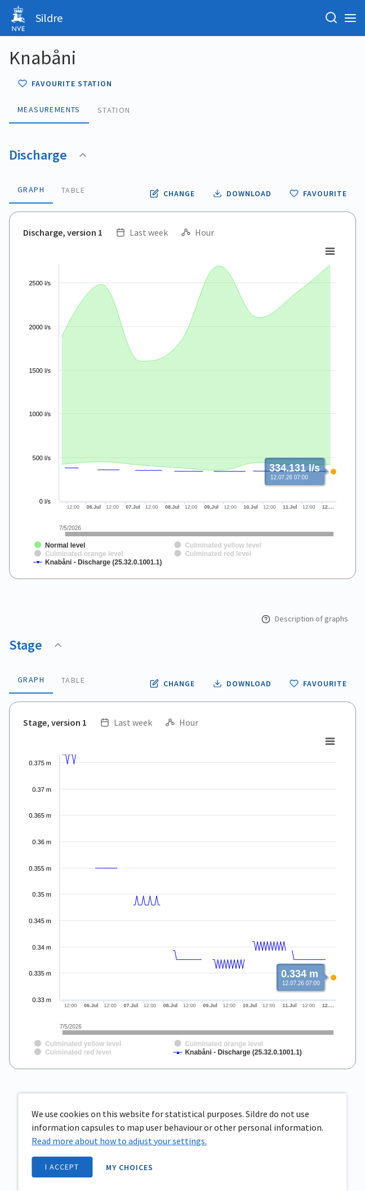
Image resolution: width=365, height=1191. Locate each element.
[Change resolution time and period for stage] (172, 683)
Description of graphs (304, 619)
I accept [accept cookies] (62, 1167)
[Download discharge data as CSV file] (242, 193)
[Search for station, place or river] (331, 18)
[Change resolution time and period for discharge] (172, 193)
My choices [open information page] (129, 1167)
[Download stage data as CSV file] (242, 683)
